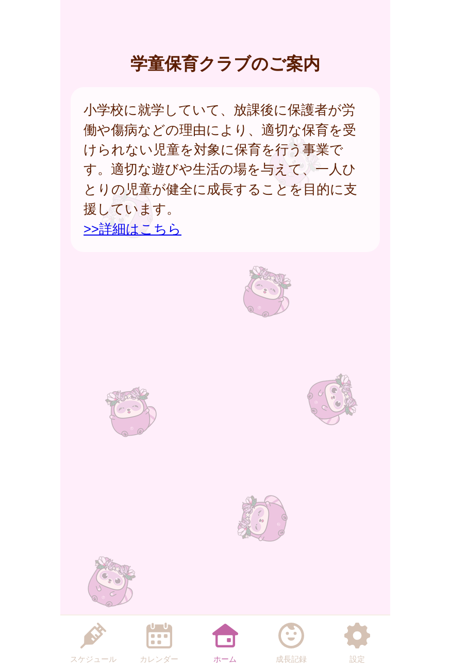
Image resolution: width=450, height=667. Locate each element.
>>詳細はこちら (132, 229)
